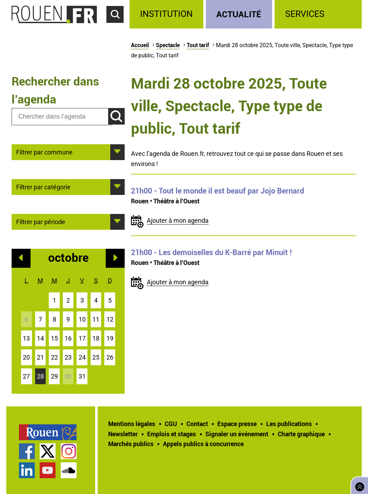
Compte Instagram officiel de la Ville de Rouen (69, 451)
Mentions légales (131, 423)
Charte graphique (301, 434)
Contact (197, 423)
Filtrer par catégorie (43, 186)
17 (82, 338)
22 (54, 357)
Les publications (289, 423)
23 (68, 357)
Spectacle (168, 45)
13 (26, 338)
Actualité (238, 14)
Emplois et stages (171, 434)
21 (40, 357)
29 (54, 376)
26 (109, 357)
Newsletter (123, 434)
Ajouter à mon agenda (178, 220)
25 (95, 357)
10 (82, 319)
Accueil (140, 45)
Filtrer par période (40, 221)
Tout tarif (198, 45)
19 (109, 338)
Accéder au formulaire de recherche (118, 27)
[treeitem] (168, 14)
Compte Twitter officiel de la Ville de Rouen (47, 451)
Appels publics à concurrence (203, 443)
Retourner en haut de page (358, 484)
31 (82, 376)
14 (40, 338)
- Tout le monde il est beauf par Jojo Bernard (217, 191)
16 (68, 338)
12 (109, 319)
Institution (166, 14)
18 (95, 338)
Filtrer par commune (44, 151)
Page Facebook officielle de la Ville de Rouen (27, 451)
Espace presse (237, 423)
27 (26, 376)
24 (82, 357)
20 (26, 357)
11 (95, 319)
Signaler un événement (236, 434)
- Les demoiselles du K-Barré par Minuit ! (211, 252)
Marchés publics (130, 443)
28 (40, 376)
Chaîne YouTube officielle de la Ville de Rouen (47, 470)
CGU (171, 423)
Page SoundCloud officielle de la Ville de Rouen (69, 470)
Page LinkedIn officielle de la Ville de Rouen (27, 470)
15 (54, 338)
